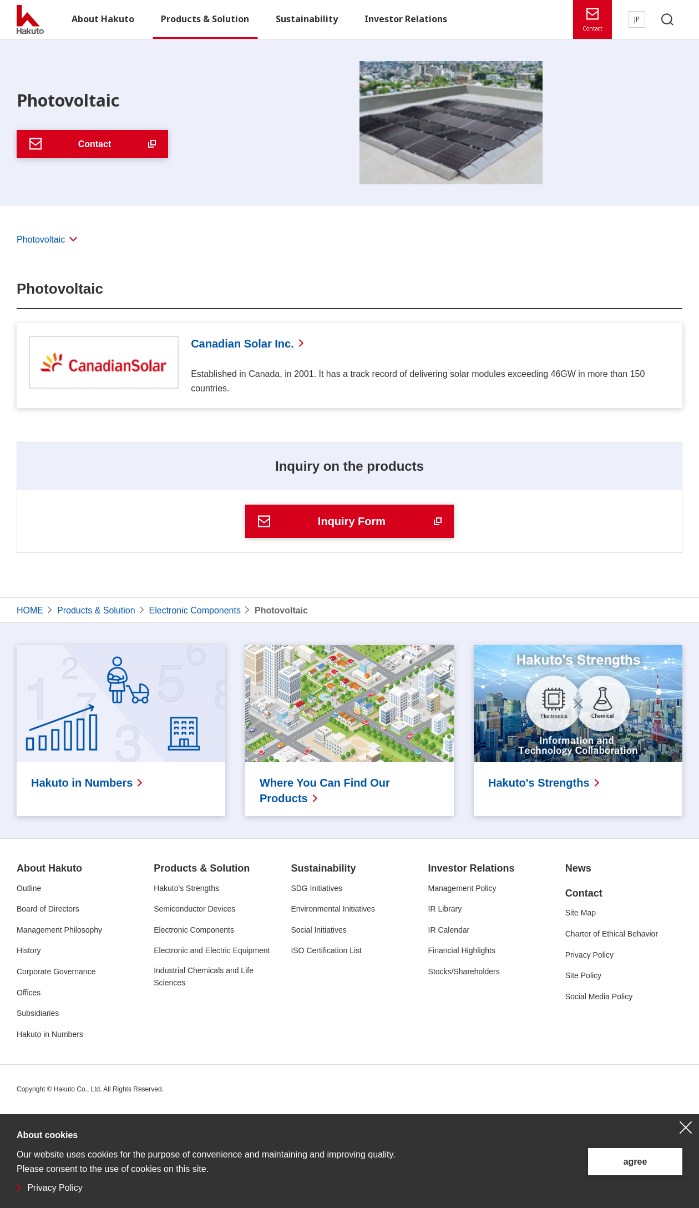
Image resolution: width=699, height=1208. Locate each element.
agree (635, 1161)
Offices (28, 992)
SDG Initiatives (316, 888)
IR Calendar (449, 929)
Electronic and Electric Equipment (212, 950)
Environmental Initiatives (333, 908)
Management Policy (462, 888)
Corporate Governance (56, 971)
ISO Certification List (326, 950)
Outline (29, 888)
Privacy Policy (55, 1187)
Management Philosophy (59, 929)
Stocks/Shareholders (464, 971)
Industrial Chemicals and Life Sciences (204, 976)
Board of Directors (48, 908)
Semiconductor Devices (194, 908)
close (685, 1127)
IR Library (445, 908)
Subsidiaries (38, 1013)
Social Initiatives (318, 929)
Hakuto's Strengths (186, 888)
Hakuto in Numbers (50, 1034)
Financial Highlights (461, 950)
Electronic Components (194, 929)
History (29, 950)
